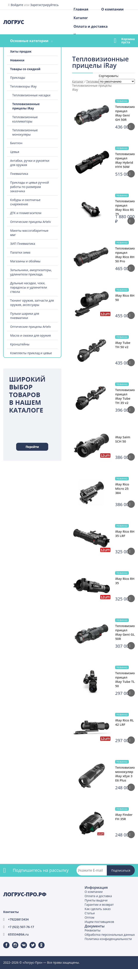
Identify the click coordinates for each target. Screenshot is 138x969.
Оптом (89, 917)
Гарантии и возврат (99, 904)
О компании (112, 9)
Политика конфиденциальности (108, 939)
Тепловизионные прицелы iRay (26, 106)
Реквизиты (92, 930)
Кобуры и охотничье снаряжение (25, 202)
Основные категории (29, 40)
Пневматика (19, 174)
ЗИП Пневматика (22, 244)
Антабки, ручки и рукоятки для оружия (29, 163)
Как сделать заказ (97, 909)
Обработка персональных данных (110, 935)
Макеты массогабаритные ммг (29, 232)
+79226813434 (18, 919)
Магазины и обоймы (25, 261)
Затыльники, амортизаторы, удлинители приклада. (31, 272)
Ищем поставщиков (99, 922)
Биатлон (16, 143)
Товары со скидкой (25, 69)
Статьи (90, 913)
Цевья (14, 152)
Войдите (17, 5)
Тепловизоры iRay (23, 86)
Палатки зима (20, 252)
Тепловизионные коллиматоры (25, 119)
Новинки (17, 60)
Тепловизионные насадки (31, 95)
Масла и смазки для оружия (30, 335)
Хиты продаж (20, 51)
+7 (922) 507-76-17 (21, 927)
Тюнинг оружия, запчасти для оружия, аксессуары (32, 302)
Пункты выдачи (96, 900)
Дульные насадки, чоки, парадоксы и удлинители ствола (28, 287)
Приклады (17, 78)
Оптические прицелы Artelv (30, 222)
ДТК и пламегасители (25, 213)
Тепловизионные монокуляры (25, 132)
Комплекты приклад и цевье (31, 353)
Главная (80, 9)
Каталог (80, 17)
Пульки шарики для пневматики (24, 315)
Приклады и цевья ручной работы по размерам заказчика (29, 186)
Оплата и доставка (90, 26)
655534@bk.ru (18, 934)
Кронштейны (19, 344)
